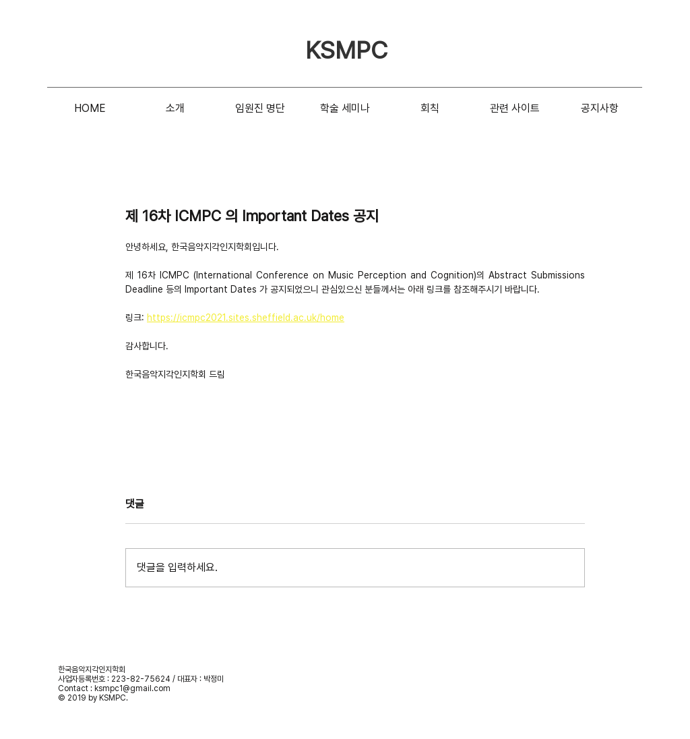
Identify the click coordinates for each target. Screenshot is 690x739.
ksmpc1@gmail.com (132, 688)
